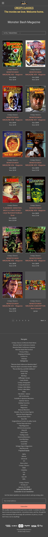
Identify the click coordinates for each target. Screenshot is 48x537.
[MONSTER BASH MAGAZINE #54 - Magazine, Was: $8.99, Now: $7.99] (35, 189)
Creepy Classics (24, 465)
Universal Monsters (24, 437)
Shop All (24, 430)
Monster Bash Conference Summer (24, 347)
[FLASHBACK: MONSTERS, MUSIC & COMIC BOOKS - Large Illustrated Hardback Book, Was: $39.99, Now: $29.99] (13, 189)
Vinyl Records (24, 448)
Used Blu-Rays (24, 439)
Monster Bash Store (24, 417)
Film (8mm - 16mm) (24, 394)
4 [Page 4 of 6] (22, 320)
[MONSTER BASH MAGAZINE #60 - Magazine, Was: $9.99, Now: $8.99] (13, 53)
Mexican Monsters (24, 410)
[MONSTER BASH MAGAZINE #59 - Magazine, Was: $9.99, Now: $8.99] (35, 53)
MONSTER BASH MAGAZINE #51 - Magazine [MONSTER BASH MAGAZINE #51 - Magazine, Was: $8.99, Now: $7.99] (13, 305)
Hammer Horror (24, 401)
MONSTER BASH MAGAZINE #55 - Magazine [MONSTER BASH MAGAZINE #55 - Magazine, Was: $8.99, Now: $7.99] (35, 164)
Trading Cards (24, 435)
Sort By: (6, 33)
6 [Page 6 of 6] (28, 320)
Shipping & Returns (24, 354)
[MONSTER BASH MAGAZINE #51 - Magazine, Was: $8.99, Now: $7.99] (13, 285)
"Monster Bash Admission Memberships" (24, 364)
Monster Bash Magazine (24, 414)
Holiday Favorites (24, 403)
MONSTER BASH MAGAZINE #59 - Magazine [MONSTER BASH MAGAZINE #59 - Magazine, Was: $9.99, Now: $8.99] (35, 73)
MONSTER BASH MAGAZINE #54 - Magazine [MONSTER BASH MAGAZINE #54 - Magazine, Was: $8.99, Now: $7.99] (35, 209)
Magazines (24, 407)
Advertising (24, 371)
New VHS (24, 419)
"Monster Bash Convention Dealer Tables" (24, 367)
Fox (24, 472)
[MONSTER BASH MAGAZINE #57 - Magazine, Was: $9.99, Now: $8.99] (35, 99)
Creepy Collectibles (24, 387)
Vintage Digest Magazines (24, 446)
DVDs (24, 392)
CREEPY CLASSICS (24, 8)
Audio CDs (24, 373)
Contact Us (24, 356)
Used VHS (24, 444)
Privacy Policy (24, 352)
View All (24, 477)
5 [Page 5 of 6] (25, 320)
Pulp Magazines (24, 426)
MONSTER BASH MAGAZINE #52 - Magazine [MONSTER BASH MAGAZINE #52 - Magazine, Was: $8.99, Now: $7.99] (35, 259)
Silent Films (24, 432)
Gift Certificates (24, 396)
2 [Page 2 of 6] (16, 320)
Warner (24, 456)
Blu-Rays (24, 376)
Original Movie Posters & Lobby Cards (24, 421)
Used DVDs (24, 442)
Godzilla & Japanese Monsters (24, 398)
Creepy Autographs (24, 382)
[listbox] (15, 33)
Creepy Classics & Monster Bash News (24, 343)
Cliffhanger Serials (24, 378)
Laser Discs (24, 405)
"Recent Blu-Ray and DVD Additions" (24, 369)
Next (43, 320)
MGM (24, 468)
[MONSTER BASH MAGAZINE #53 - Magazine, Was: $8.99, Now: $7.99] (13, 239)
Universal (24, 459)
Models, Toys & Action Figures (24, 412)
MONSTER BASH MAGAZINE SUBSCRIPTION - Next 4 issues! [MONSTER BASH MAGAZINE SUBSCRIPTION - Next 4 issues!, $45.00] (35, 306)
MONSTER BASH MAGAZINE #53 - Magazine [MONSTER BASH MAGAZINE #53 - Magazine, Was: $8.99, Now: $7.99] (13, 259)
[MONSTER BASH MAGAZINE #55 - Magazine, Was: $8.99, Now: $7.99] (35, 144)
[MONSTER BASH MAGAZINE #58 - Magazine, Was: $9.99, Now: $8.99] (13, 99)
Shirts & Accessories (24, 428)
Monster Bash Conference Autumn (24, 345)
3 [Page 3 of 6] (19, 320)
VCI (24, 461)
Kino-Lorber (24, 463)
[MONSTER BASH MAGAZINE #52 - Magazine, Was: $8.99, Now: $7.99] (35, 239)
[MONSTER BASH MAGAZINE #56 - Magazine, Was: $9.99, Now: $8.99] (13, 144)
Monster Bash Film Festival (24, 350)
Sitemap (24, 359)
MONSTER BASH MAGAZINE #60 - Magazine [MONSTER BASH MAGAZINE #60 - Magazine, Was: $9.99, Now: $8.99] (13, 73)
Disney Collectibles (24, 389)
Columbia (24, 470)
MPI (24, 474)
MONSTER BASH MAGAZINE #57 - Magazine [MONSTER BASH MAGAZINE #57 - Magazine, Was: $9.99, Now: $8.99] (35, 118)
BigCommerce (27, 529)
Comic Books (24, 380)
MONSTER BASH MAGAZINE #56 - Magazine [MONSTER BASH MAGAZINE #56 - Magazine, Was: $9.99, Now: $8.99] (13, 164)
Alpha (24, 454)
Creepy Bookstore (24, 385)
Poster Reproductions (24, 423)
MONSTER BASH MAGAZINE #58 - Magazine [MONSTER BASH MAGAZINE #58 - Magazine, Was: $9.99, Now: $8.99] (13, 118)
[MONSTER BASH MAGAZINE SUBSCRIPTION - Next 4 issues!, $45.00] (35, 285)
